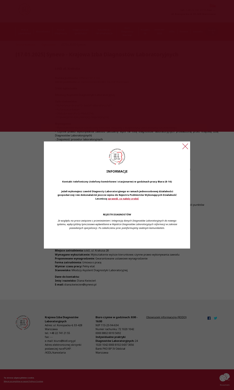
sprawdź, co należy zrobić (123, 198)
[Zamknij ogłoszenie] (185, 146)
